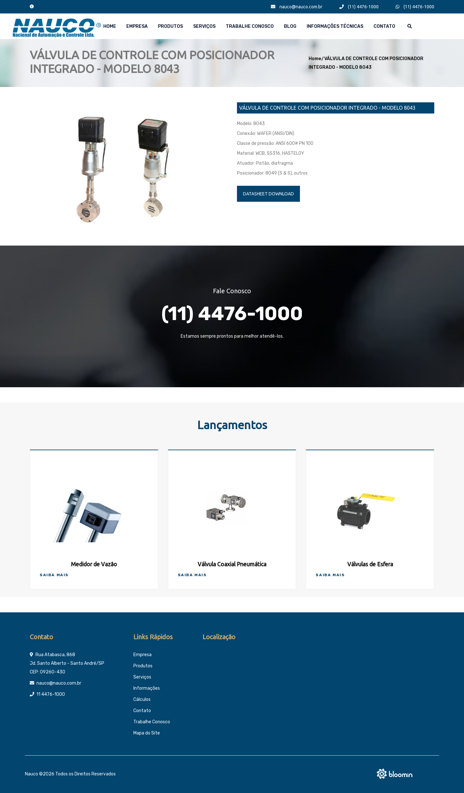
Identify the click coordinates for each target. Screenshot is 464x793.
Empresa (137, 26)
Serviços (204, 26)
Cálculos (142, 699)
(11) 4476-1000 (359, 6)
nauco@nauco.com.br (296, 6)
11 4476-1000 (50, 694)
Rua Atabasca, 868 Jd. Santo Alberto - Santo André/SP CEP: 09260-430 (67, 663)
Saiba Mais (54, 575)
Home (109, 26)
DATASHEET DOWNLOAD (268, 193)
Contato (384, 26)
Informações (146, 688)
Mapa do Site (146, 733)
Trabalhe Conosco (250, 26)
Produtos (170, 26)
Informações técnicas (335, 26)
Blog (290, 26)
